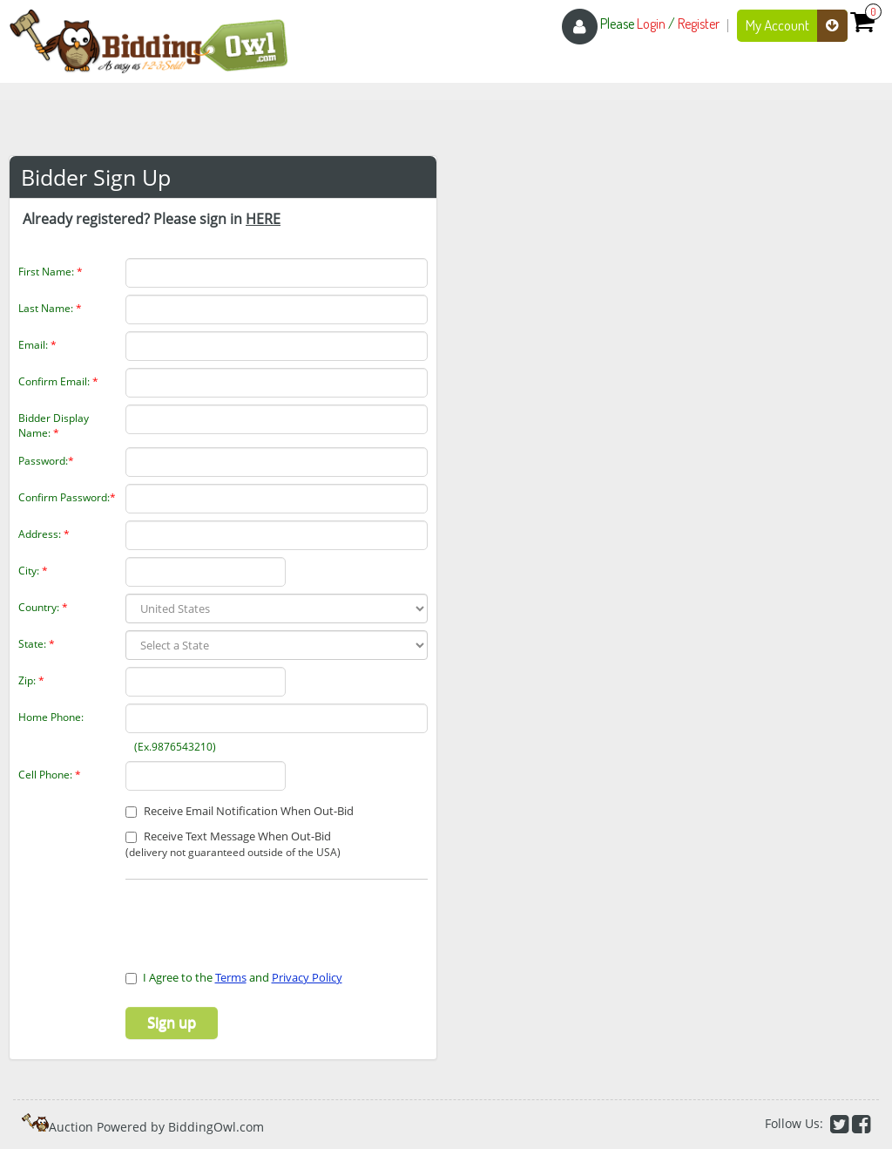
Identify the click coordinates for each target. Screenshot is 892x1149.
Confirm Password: (67, 497)
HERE (263, 218)
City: (33, 570)
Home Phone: (51, 717)
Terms (231, 977)
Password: (46, 460)
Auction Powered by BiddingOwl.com (156, 1126)
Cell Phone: (49, 774)
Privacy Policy (307, 977)
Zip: (31, 680)
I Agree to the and (233, 977)
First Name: (50, 271)
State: (36, 643)
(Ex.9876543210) (167, 746)
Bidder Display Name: (53, 425)
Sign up (171, 1022)
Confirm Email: (58, 381)
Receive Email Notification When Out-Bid (239, 811)
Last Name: (50, 308)
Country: (43, 607)
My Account (797, 26)
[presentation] (227, 914)
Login (651, 23)
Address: (44, 534)
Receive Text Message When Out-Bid (233, 844)
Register (699, 23)
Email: (37, 344)
